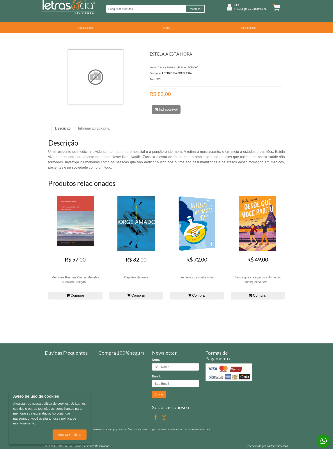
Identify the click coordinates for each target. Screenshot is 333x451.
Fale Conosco (247, 27)
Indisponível (166, 109)
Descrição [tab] (63, 128)
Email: (156, 376)
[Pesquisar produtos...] (145, 9)
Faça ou (250, 9)
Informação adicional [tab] (94, 128)
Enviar (159, 394)
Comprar (75, 295)
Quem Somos (85, 27)
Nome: (157, 359)
